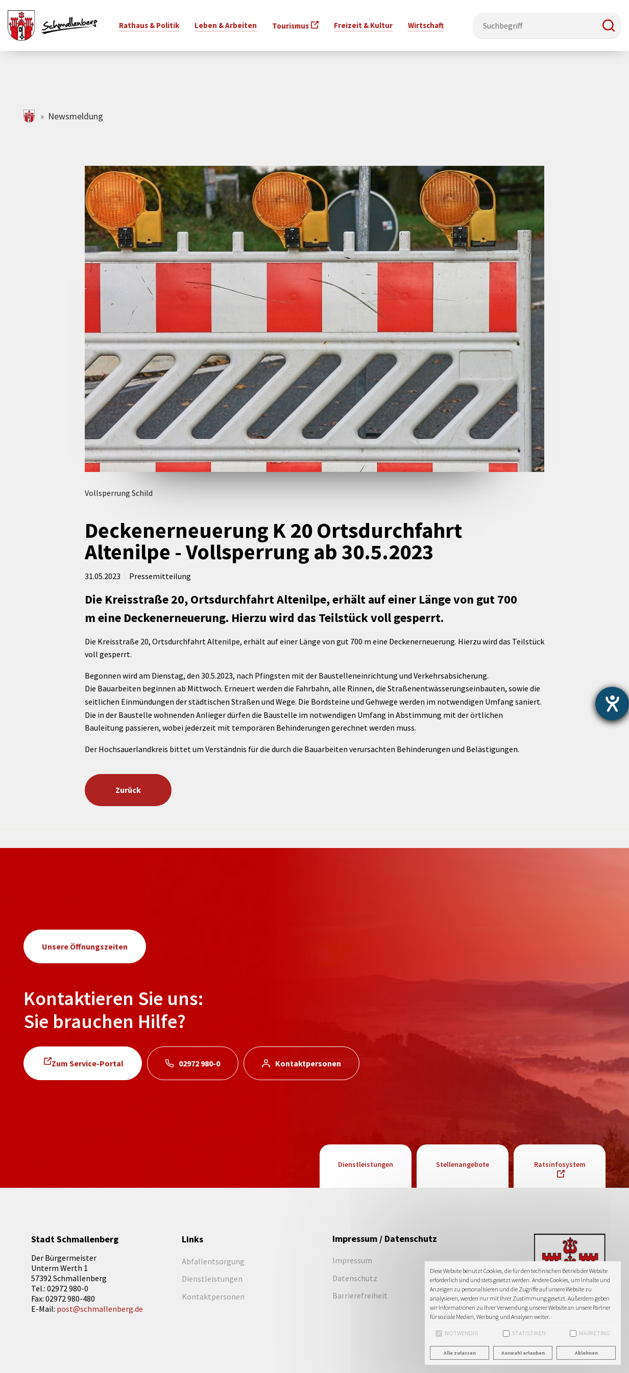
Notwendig (457, 1333)
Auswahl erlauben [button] (523, 1353)
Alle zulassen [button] (460, 1353)
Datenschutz (354, 1278)
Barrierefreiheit (360, 1295)
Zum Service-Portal (88, 1063)
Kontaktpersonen (308, 1063)
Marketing (590, 1333)
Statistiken (524, 1333)
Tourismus (290, 26)
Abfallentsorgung (213, 1261)
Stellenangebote (462, 1164)
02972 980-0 (199, 1063)
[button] (608, 25)
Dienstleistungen (365, 1164)
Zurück (128, 790)
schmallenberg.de (29, 116)
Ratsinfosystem (560, 1164)
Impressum (352, 1260)
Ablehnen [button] (586, 1353)
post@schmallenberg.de (100, 1309)
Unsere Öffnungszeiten (85, 946)
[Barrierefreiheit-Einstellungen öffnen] (612, 703)
